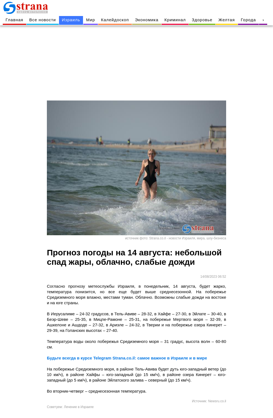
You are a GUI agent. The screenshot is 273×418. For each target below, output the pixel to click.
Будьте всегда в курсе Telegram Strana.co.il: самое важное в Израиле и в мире (127, 358)
